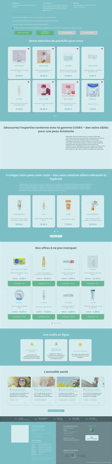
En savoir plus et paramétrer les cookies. (21, 14)
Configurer (88, 33)
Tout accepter (23, 33)
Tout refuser (67, 33)
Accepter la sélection (45, 33)
